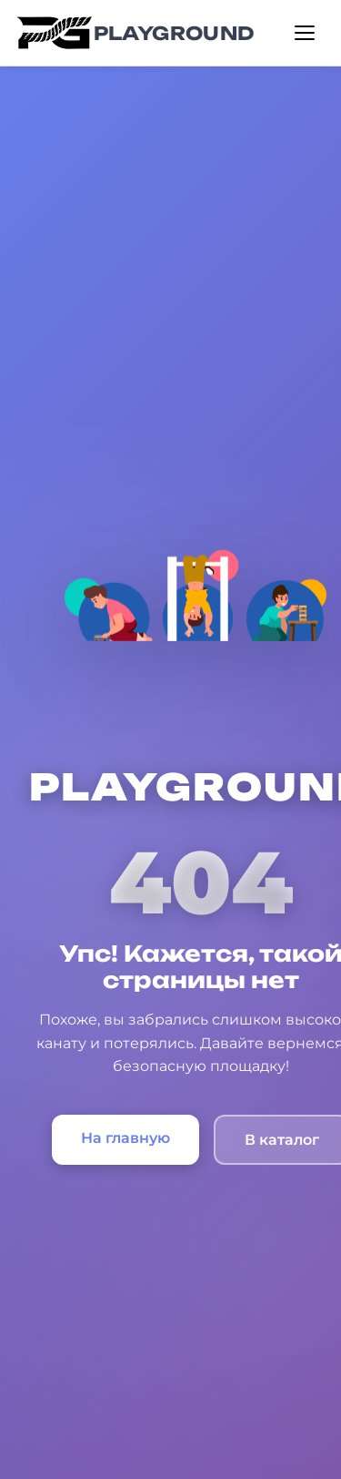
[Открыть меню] (304, 33)
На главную (125, 1138)
